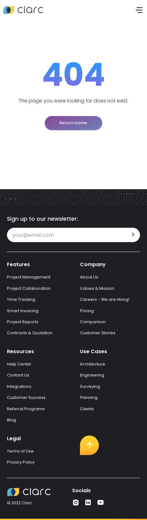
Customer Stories (98, 333)
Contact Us (18, 375)
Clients (87, 409)
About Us (89, 277)
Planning (89, 397)
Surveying (90, 386)
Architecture (92, 364)
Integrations (19, 386)
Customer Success (26, 397)
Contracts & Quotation (30, 333)
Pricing (87, 310)
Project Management (28, 277)
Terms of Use (20, 451)
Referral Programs (26, 409)
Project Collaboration (29, 288)
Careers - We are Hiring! (104, 299)
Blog (11, 420)
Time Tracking (21, 299)
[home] (23, 10)
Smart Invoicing (22, 310)
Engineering (92, 375)
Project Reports (22, 321)
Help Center (19, 364)
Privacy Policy (21, 462)
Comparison (93, 321)
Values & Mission (97, 288)
